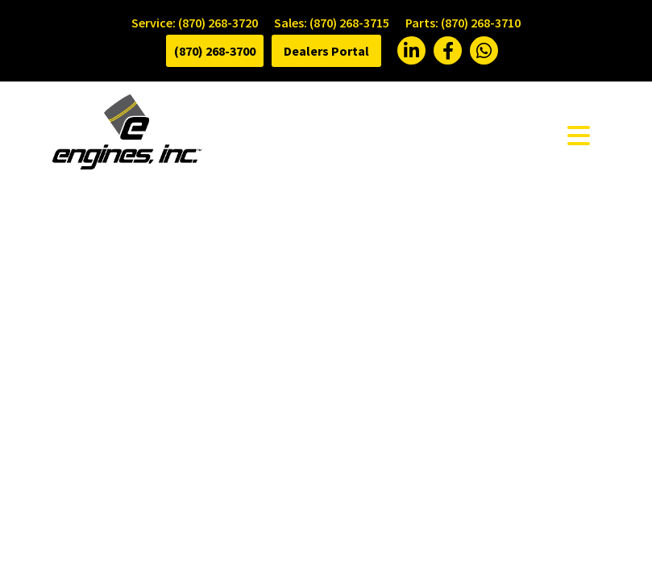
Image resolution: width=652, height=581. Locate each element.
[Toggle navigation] (578, 134)
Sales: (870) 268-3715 (331, 23)
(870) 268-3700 (214, 51)
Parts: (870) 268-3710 (463, 23)
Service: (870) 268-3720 (194, 23)
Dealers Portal (326, 51)
